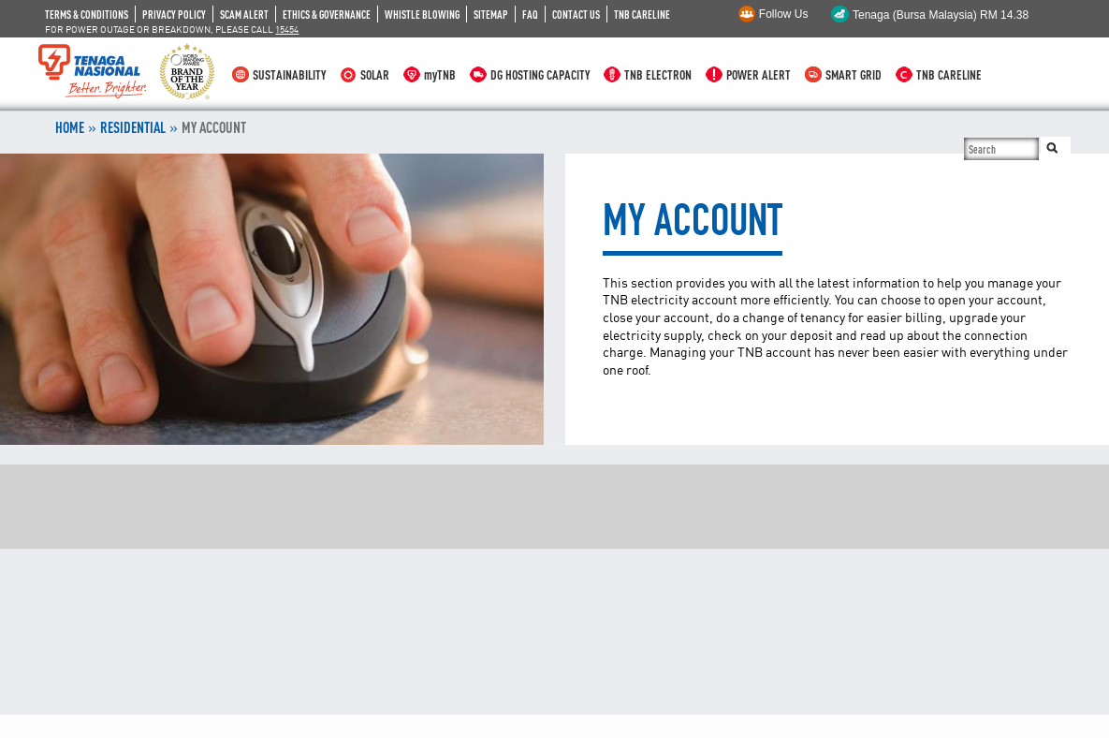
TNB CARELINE (642, 14)
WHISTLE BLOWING (422, 14)
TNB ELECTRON (658, 74)
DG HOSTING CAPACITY (540, 74)
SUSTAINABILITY (289, 74)
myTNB (440, 74)
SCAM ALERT (244, 14)
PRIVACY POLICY (174, 14)
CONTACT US (576, 14)
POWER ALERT (758, 74)
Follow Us (784, 14)
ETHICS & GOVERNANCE (327, 14)
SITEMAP (491, 14)
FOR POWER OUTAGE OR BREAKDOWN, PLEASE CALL (172, 29)
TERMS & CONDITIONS (86, 14)
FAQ (530, 14)
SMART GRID (853, 74)
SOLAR (374, 74)
